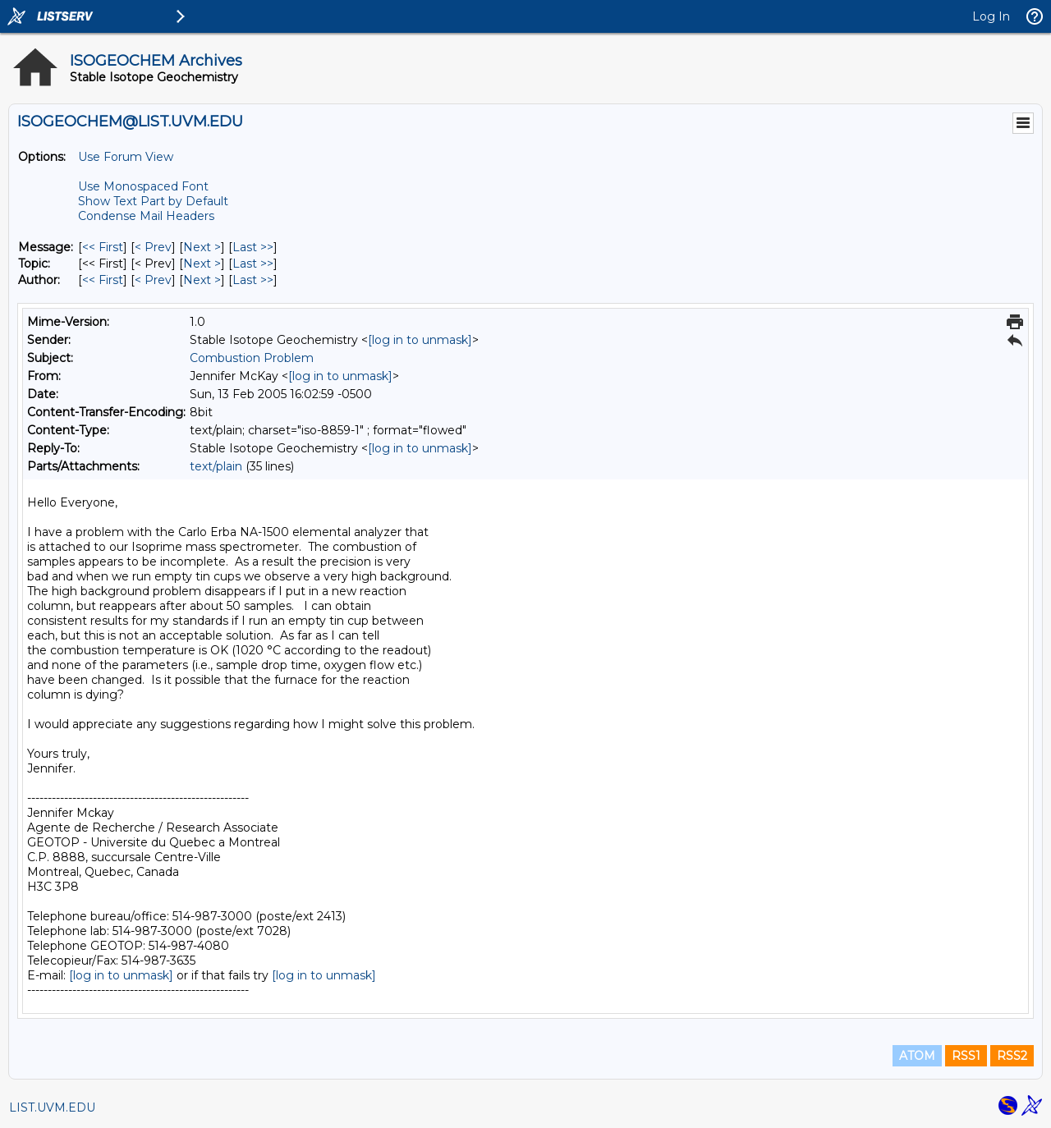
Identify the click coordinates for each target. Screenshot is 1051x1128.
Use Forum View (125, 156)
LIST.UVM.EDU (52, 1107)
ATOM (917, 1055)
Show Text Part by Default (153, 201)
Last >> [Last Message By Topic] (252, 263)
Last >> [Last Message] (252, 247)
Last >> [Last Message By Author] (252, 280)
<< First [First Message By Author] (102, 280)
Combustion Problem (252, 358)
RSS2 (1012, 1055)
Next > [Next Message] (202, 247)
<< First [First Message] (102, 247)
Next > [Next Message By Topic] (202, 263)
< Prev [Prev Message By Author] (153, 280)
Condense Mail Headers (146, 216)
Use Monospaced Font (143, 186)
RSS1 (966, 1055)
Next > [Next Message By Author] (202, 280)
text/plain (216, 466)
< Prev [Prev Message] (153, 247)
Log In (991, 16)
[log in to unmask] (420, 339)
